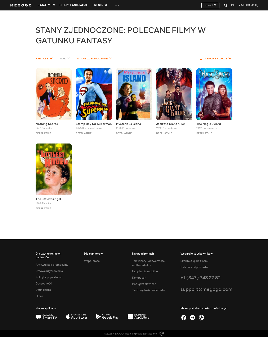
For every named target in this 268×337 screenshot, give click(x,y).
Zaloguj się (248, 5)
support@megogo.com (206, 289)
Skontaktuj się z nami (194, 261)
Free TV (210, 5)
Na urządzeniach (143, 254)
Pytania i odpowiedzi (194, 267)
